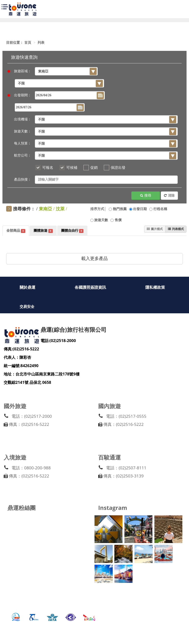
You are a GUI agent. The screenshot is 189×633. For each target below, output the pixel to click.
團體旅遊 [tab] (43, 231)
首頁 (27, 42)
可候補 (71, 168)
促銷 (94, 168)
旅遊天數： (22, 131)
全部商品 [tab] (15, 231)
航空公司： (22, 155)
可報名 (47, 168)
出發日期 (140, 209)
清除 (169, 195)
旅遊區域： (21, 71)
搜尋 (145, 195)
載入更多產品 (94, 258)
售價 (118, 220)
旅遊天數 (101, 220)
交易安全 (27, 307)
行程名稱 (160, 209)
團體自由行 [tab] (72, 231)
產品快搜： (22, 179)
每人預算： (22, 143)
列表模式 (174, 229)
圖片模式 (151, 229)
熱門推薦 (120, 209)
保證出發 (118, 168)
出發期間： (21, 95)
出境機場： (22, 119)
